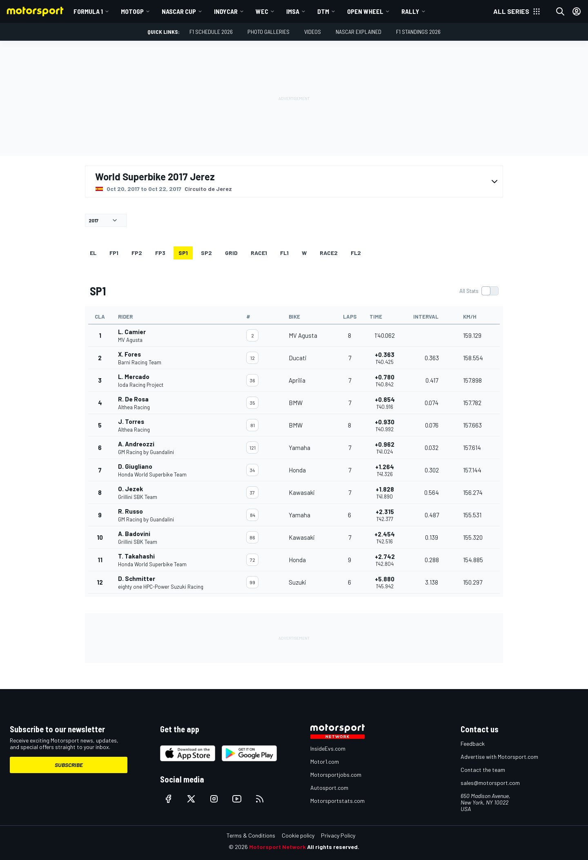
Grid (231, 252)
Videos (312, 31)
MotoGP (132, 11)
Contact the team (483, 769)
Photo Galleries (268, 31)
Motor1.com (324, 761)
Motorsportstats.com (337, 800)
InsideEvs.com (327, 748)
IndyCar (226, 11)
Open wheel (365, 11)
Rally (410, 11)
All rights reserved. (333, 846)
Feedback (473, 743)
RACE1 (259, 252)
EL (93, 252)
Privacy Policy (338, 835)
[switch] (478, 291)
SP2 (206, 252)
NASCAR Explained (358, 31)
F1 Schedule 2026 (211, 31)
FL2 (356, 252)
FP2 (136, 252)
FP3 (160, 252)
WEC (262, 11)
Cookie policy (298, 835)
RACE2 (329, 252)
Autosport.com (329, 787)
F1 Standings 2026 (418, 31)
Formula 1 (88, 11)
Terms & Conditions (251, 835)
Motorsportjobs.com (335, 774)
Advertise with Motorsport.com (499, 756)
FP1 (113, 252)
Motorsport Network (277, 846)
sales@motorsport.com (490, 782)
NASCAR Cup (179, 11)
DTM (323, 11)
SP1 (183, 252)
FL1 (284, 252)
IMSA (292, 11)
